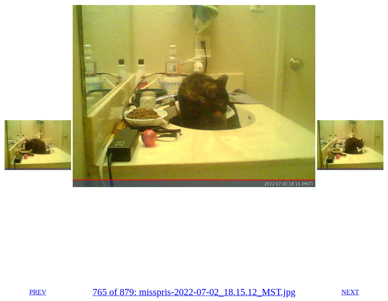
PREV (38, 292)
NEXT (350, 292)
